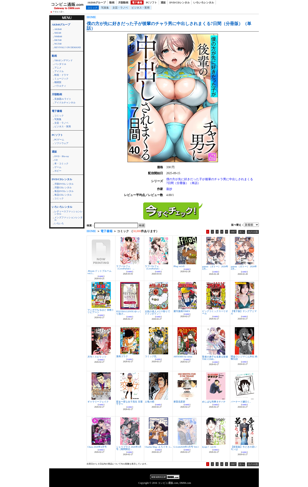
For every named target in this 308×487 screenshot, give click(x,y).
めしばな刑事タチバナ (214, 401)
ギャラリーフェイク (98, 401)
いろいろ (59, 223)
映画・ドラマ (61, 75)
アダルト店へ (58, 12)
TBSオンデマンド (63, 60)
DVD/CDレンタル (179, 2)
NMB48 (58, 36)
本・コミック (61, 163)
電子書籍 (137, 2)
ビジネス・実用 (141, 7)
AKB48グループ (96, 2)
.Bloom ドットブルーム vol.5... (99, 272)
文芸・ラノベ (120, 7)
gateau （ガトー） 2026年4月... (215, 267)
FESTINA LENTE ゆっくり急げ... (128, 312)
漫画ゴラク (122, 356)
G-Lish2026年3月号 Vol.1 (186, 446)
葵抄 (169, 189)
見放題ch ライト (62, 99)
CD (56, 160)
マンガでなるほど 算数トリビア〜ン (100, 311)
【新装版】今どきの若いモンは (244, 447)
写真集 (105, 7)
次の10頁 (253, 231)
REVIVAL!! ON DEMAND (67, 47)
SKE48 (57, 32)
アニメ (57, 67)
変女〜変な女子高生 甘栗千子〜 (129, 402)
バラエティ (60, 86)
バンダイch (60, 64)
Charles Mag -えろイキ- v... (158, 446)
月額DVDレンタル (64, 184)
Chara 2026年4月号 (97, 446)
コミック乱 (151, 356)
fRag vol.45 (179, 266)
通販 (163, 2)
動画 (111, 2)
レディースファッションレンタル (68, 212)
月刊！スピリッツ (96, 356)
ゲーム (57, 167)
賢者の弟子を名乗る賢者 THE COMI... (215, 357)
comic (101, 276)
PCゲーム (59, 139)
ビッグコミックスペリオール (215, 312)
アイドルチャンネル (65, 102)
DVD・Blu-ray (61, 156)
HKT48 (58, 40)
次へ (241, 231)
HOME (91, 17)
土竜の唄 (149, 401)
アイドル (59, 71)
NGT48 (58, 43)
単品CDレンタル (63, 194)
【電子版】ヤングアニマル (244, 312)
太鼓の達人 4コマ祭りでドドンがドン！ (157, 312)
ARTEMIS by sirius (182, 356)
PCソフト (151, 2)
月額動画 (123, 2)
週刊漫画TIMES (181, 311)
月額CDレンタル (63, 187)
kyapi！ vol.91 (209, 446)
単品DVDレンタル (64, 191)
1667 (233, 231)
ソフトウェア (61, 143)
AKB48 (58, 29)
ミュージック (61, 78)
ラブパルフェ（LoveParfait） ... (125, 267)
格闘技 (57, 82)
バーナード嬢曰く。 (241, 401)
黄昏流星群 (179, 401)
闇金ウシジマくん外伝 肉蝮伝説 (244, 357)
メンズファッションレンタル (68, 218)
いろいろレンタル (203, 2)
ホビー (57, 170)
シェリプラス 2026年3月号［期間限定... (128, 447)
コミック (92, 7)
